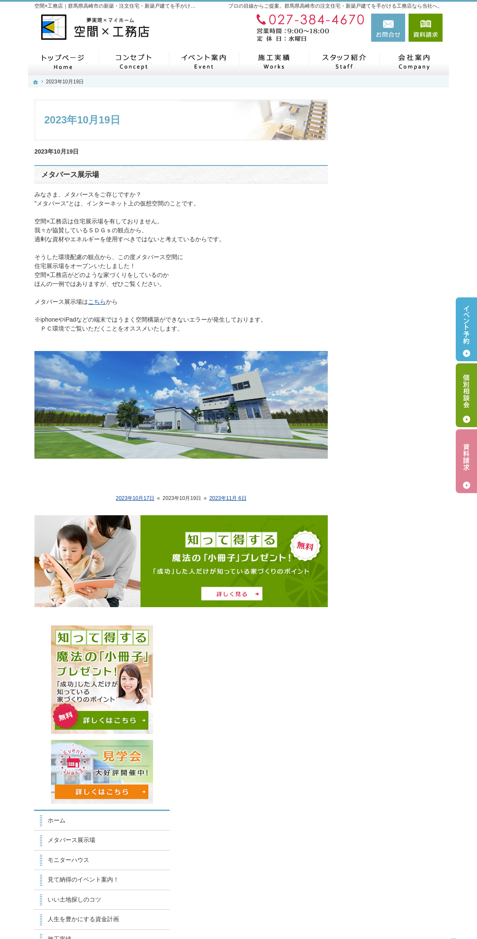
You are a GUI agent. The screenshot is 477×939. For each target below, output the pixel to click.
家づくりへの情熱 (378, 512)
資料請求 (426, 28)
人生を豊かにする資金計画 (390, 393)
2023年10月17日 (135, 498)
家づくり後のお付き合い (387, 492)
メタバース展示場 (70, 175)
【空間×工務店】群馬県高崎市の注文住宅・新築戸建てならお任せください (311, 912)
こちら (97, 301)
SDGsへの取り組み (380, 571)
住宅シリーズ (372, 551)
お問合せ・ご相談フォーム (392, 872)
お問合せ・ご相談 (378, 650)
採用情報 (366, 611)
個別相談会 (466, 395)
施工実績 (366, 413)
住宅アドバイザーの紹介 (387, 531)
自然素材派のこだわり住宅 (390, 433)
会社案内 (366, 591)
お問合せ (388, 28)
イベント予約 (466, 329)
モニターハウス (375, 334)
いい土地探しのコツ (381, 373)
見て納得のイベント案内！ (390, 354)
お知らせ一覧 (372, 631)
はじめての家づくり (381, 452)
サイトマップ (372, 690)
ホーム (363, 294)
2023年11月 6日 (227, 498)
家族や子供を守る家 (381, 472)
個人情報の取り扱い (381, 670)
